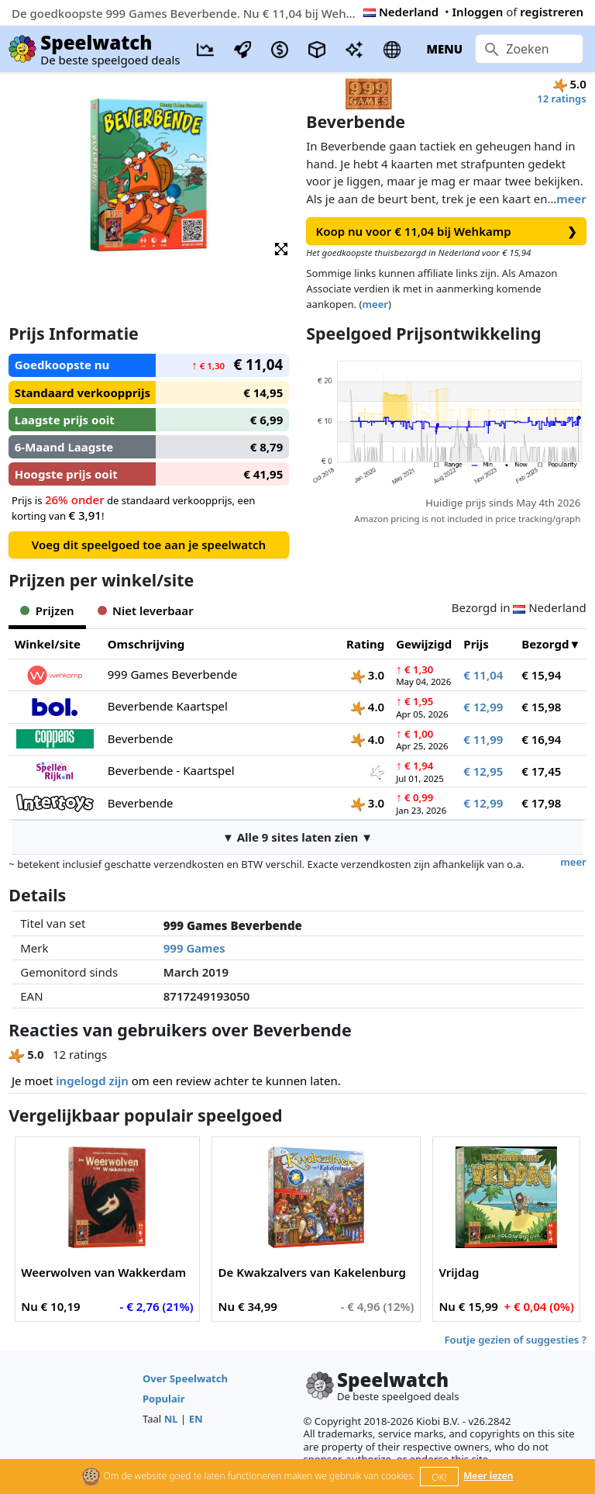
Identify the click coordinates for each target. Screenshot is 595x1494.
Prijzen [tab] (47, 610)
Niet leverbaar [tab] (146, 610)
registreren (551, 11)
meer (571, 198)
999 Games (194, 948)
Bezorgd (545, 644)
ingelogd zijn (92, 1080)
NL (171, 1419)
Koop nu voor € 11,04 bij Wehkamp (446, 231)
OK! (439, 1477)
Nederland (401, 11)
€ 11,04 (483, 675)
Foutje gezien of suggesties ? (515, 1340)
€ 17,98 (541, 803)
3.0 (367, 675)
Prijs (476, 644)
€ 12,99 (483, 706)
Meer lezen (488, 1475)
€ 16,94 (541, 739)
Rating (365, 644)
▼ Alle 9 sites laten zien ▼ (297, 837)
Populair (164, 1399)
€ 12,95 (483, 771)
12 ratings (561, 98)
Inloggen (478, 11)
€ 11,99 (483, 739)
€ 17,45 (541, 771)
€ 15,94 (541, 675)
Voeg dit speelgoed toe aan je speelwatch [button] (149, 544)
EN (196, 1419)
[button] (281, 248)
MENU (444, 49)
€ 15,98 (541, 706)
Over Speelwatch (185, 1378)
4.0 (367, 706)
